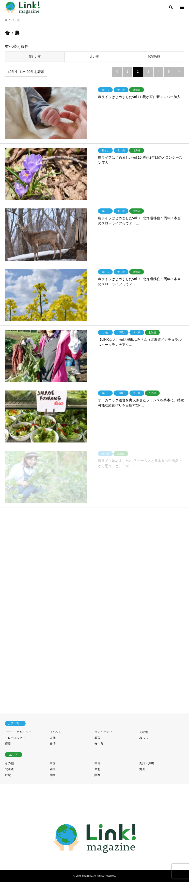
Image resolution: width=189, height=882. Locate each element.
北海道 (9, 769)
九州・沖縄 (146, 763)
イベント (56, 732)
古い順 (94, 56)
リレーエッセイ (15, 738)
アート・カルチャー (18, 732)
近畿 (8, 775)
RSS (94, 859)
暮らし (143, 738)
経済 (53, 744)
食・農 (98, 744)
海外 (142, 769)
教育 (97, 738)
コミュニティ (103, 732)
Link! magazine (84, 875)
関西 (97, 775)
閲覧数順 (154, 56)
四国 (53, 769)
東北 (97, 769)
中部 (97, 763)
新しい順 (35, 56)
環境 (8, 744)
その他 (143, 732)
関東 (53, 775)
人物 (53, 738)
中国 (53, 763)
